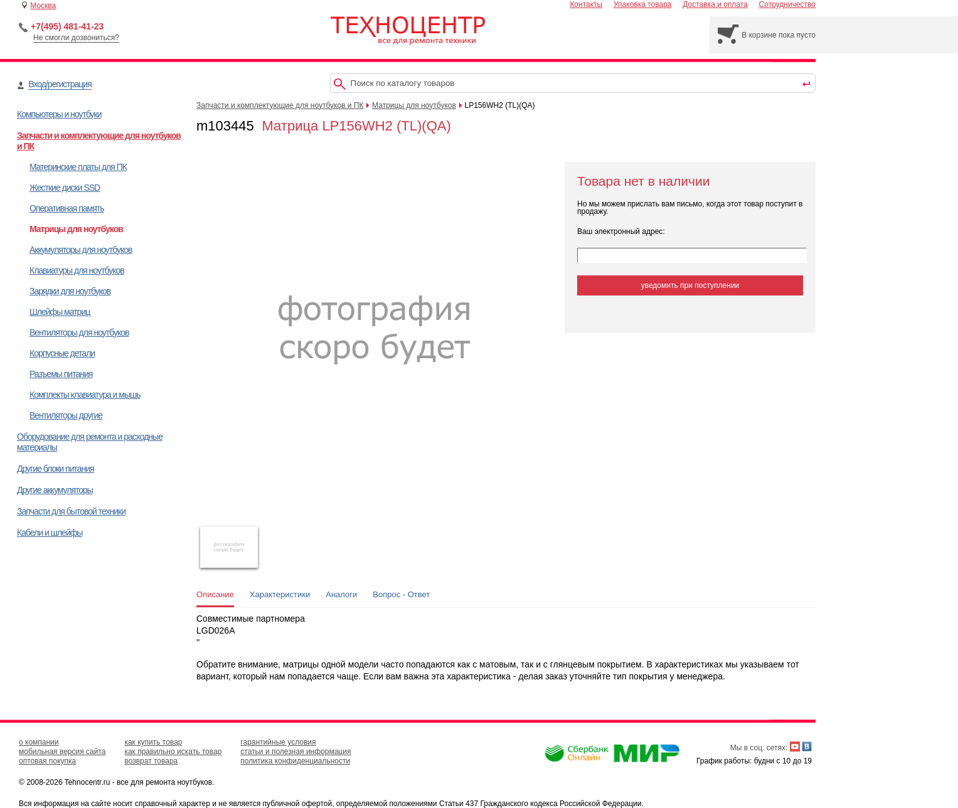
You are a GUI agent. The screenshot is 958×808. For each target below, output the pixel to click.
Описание (215, 594)
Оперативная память (66, 208)
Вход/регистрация (59, 84)
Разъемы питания (60, 374)
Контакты (586, 4)
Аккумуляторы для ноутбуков (80, 250)
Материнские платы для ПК (78, 167)
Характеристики (280, 594)
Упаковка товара (643, 4)
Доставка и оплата (715, 4)
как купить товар (153, 742)
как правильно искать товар (172, 751)
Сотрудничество (787, 4)
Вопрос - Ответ (401, 594)
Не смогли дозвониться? (76, 37)
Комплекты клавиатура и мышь (85, 395)
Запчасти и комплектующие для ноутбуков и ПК (280, 105)
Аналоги (341, 594)
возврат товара (151, 761)
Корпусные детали (62, 353)
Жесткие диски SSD (64, 188)
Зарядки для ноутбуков (69, 291)
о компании (39, 742)
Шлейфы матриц (59, 312)
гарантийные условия (278, 742)
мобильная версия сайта (62, 751)
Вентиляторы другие (65, 415)
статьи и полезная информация (295, 751)
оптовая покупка (47, 761)
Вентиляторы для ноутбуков (79, 332)
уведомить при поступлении (690, 285)
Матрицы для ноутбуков (76, 229)
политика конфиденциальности (295, 761)
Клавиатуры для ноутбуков (76, 270)
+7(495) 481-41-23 (67, 26)
